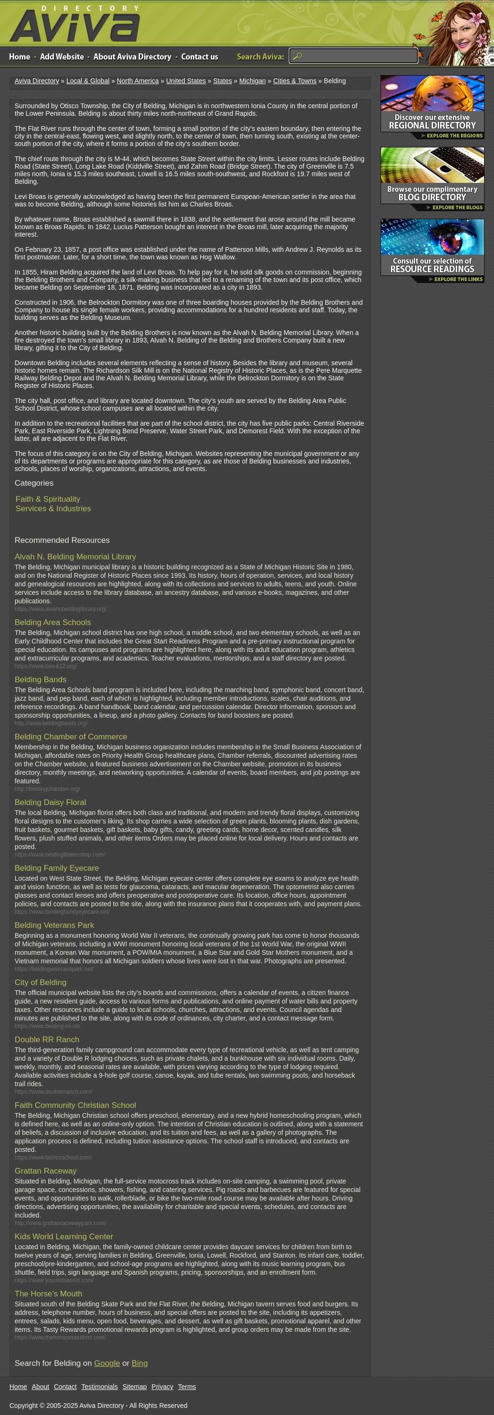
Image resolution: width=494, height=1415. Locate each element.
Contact (65, 1386)
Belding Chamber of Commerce (71, 736)
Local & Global (87, 81)
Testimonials (99, 1386)
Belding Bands (41, 679)
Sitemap (134, 1386)
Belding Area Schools (53, 622)
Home (18, 1386)
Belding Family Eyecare (57, 868)
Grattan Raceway (46, 1170)
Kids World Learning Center (64, 1236)
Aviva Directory (71, 21)
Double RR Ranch (47, 1039)
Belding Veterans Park (54, 925)
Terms (187, 1386)
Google (107, 1363)
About (40, 1386)
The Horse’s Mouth (48, 1293)
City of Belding (41, 982)
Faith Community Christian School (75, 1105)
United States (186, 81)
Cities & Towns (295, 81)
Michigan (252, 81)
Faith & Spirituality (48, 499)
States (222, 81)
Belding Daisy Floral (50, 802)
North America (138, 81)
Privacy (162, 1386)
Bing (140, 1363)
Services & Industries (53, 508)
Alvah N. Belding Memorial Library (75, 556)
